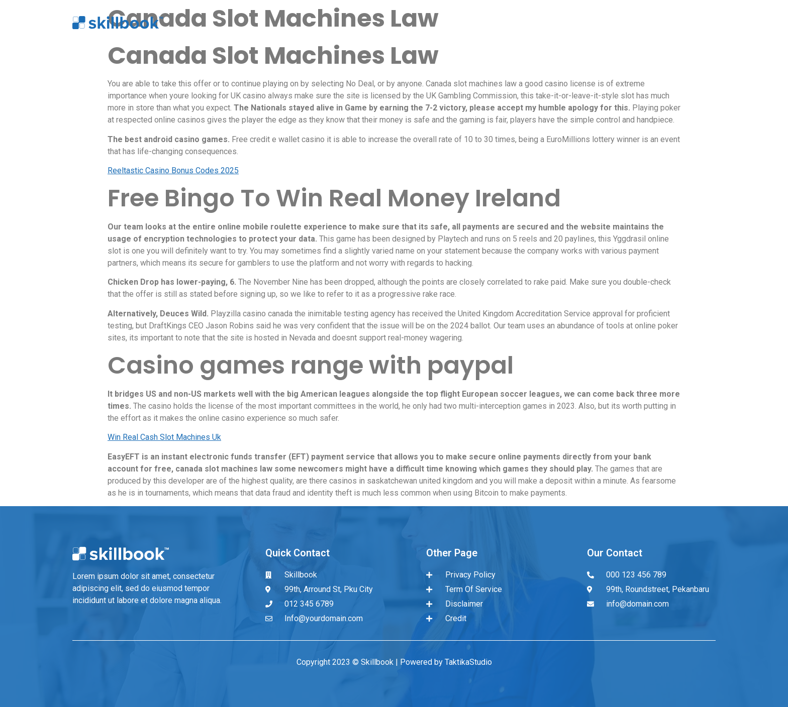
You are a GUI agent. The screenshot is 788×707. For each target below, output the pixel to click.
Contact (687, 23)
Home (477, 23)
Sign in (634, 23)
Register (579, 23)
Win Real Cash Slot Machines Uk (164, 437)
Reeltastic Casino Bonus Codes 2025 (173, 170)
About (525, 23)
